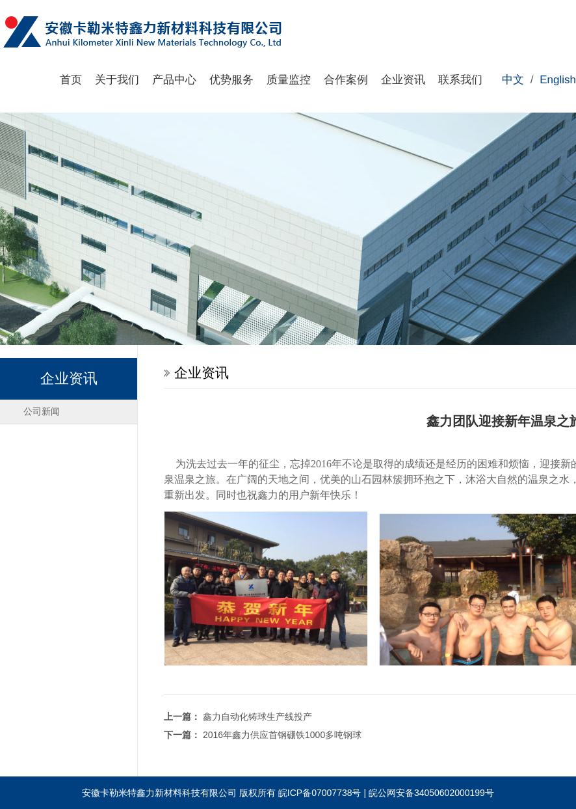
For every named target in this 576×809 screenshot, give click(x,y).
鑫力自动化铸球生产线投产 (257, 716)
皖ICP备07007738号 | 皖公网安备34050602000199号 (386, 793)
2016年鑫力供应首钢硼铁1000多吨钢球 (282, 735)
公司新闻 (41, 411)
